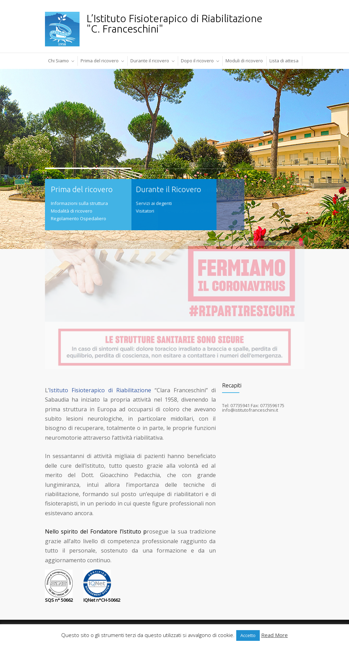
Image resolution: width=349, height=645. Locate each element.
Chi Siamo (58, 60)
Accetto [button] (248, 635)
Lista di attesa (284, 60)
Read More (274, 634)
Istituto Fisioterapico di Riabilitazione (100, 390)
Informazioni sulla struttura (79, 203)
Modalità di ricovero (71, 211)
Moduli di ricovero (244, 60)
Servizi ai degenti (138, 203)
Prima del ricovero (100, 60)
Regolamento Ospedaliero (78, 218)
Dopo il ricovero (197, 60)
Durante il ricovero (149, 60)
